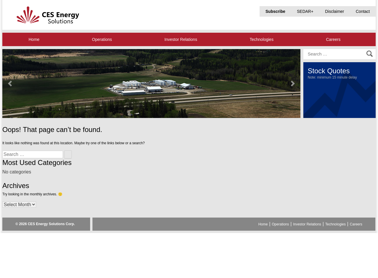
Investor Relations (180, 39)
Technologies (262, 39)
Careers (333, 39)
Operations (102, 39)
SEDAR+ (305, 11)
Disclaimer (334, 11)
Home (34, 39)
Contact (363, 11)
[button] (9, 83)
